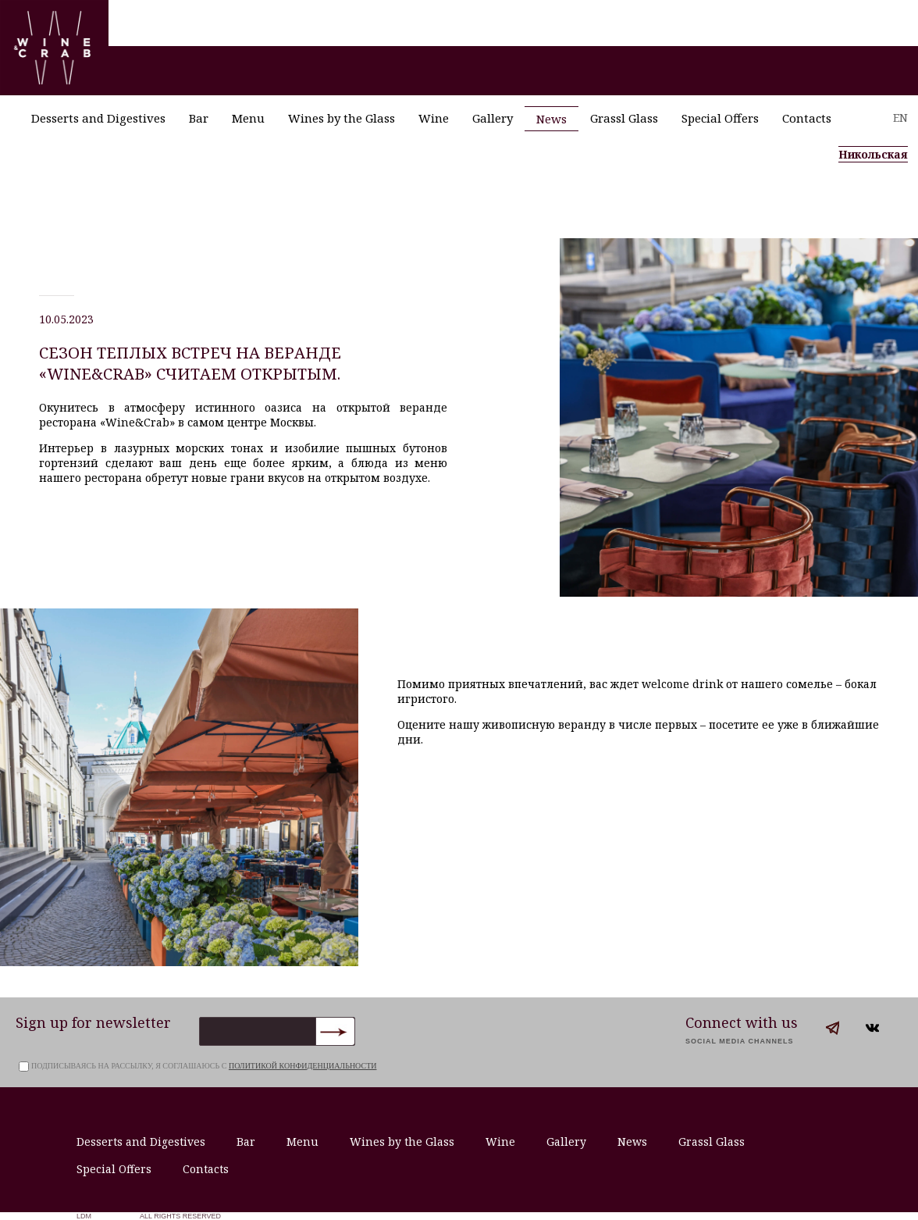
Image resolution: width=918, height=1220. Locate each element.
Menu (248, 118)
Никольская (873, 154)
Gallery (492, 118)
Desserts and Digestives (98, 118)
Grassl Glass (624, 118)
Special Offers (720, 118)
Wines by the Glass (341, 118)
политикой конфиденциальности (303, 1065)
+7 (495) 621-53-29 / (745, 198)
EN (900, 117)
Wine (433, 118)
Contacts (806, 118)
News (551, 119)
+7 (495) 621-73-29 (852, 198)
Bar (198, 118)
